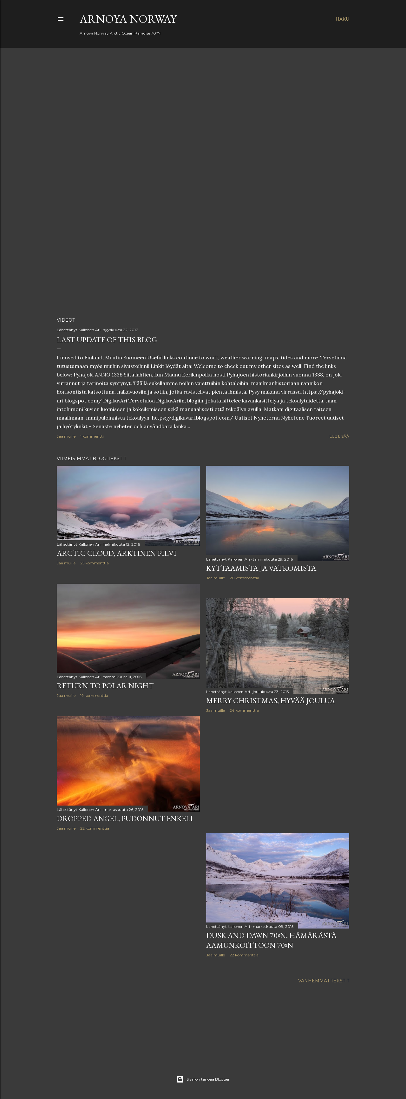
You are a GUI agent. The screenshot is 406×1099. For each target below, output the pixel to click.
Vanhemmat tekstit (323, 981)
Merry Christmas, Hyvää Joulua (270, 700)
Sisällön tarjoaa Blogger (203, 1079)
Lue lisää (339, 436)
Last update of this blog (107, 339)
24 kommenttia (244, 710)
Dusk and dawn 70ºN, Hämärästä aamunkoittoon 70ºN (271, 940)
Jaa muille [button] (66, 436)
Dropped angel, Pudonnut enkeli (125, 818)
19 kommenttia (94, 695)
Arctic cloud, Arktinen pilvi (116, 553)
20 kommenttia (244, 577)
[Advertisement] (277, 773)
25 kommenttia (94, 563)
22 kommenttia (94, 828)
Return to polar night (105, 686)
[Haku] (342, 19)
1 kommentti (92, 436)
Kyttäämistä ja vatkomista (261, 568)
